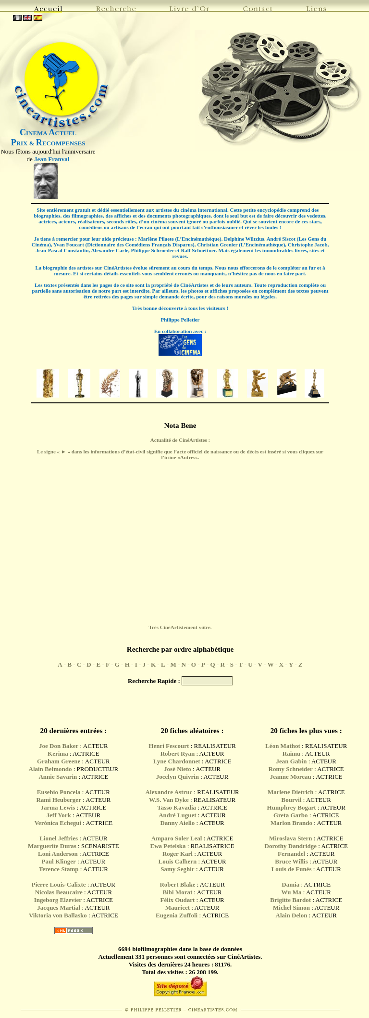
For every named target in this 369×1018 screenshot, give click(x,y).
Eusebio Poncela (59, 792)
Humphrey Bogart (291, 807)
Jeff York (59, 815)
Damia (291, 884)
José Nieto (177, 769)
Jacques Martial (58, 907)
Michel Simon (291, 907)
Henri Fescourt (168, 745)
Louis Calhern (178, 861)
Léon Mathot (282, 745)
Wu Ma (292, 892)
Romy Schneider (291, 769)
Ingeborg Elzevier (58, 899)
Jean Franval (51, 159)
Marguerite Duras (52, 846)
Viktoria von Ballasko (58, 915)
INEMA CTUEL (48, 133)
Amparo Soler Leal (176, 838)
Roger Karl (177, 853)
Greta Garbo (290, 815)
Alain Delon (292, 915)
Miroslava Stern (290, 838)
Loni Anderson (58, 853)
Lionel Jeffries (58, 838)
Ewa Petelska (168, 846)
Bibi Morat (178, 892)
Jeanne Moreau (290, 776)
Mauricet (177, 907)
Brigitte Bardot (290, 899)
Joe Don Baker (58, 745)
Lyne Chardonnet (176, 761)
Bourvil (292, 799)
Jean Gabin (291, 761)
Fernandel (291, 853)
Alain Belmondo (50, 769)
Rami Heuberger (58, 799)
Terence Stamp (59, 869)
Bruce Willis (291, 861)
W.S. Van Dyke (169, 799)
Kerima (58, 753)
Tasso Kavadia (176, 807)
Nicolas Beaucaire (59, 892)
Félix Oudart (177, 899)
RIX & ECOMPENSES (48, 143)
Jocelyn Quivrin (177, 776)
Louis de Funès (291, 869)
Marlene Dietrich (291, 792)
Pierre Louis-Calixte (59, 884)
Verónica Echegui (58, 822)
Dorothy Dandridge (291, 846)
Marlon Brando (291, 822)
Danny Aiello (177, 822)
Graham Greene (58, 761)
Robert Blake (177, 884)
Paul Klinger (59, 861)
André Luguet (177, 815)
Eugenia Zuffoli (176, 915)
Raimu (292, 753)
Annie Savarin (57, 776)
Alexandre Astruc (169, 792)
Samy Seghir (177, 869)
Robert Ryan (177, 753)
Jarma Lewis (57, 807)
